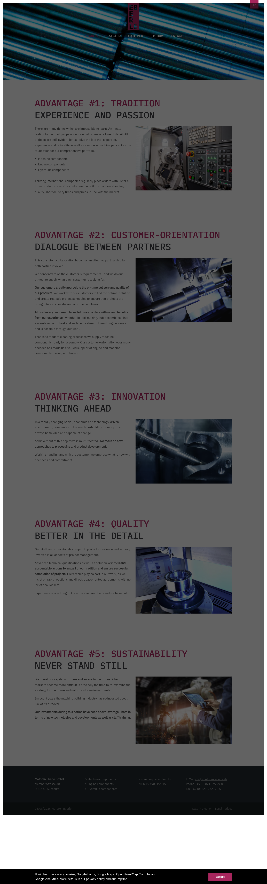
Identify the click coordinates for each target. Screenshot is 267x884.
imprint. (122, 879)
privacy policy (95, 879)
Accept (220, 876)
